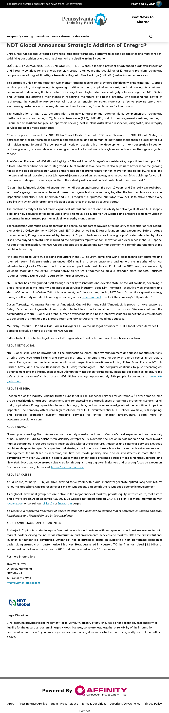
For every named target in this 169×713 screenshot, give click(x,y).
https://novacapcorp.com (67, 467)
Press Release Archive (33, 703)
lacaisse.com (15, 503)
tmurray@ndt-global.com (23, 582)
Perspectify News (17, 36)
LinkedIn (48, 503)
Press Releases (60, 36)
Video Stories (81, 36)
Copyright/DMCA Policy (124, 703)
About (11, 703)
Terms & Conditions (94, 703)
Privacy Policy (153, 703)
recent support (91, 297)
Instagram (65, 503)
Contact (84, 711)
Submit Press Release (64, 703)
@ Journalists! (40, 36)
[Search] (151, 36)
